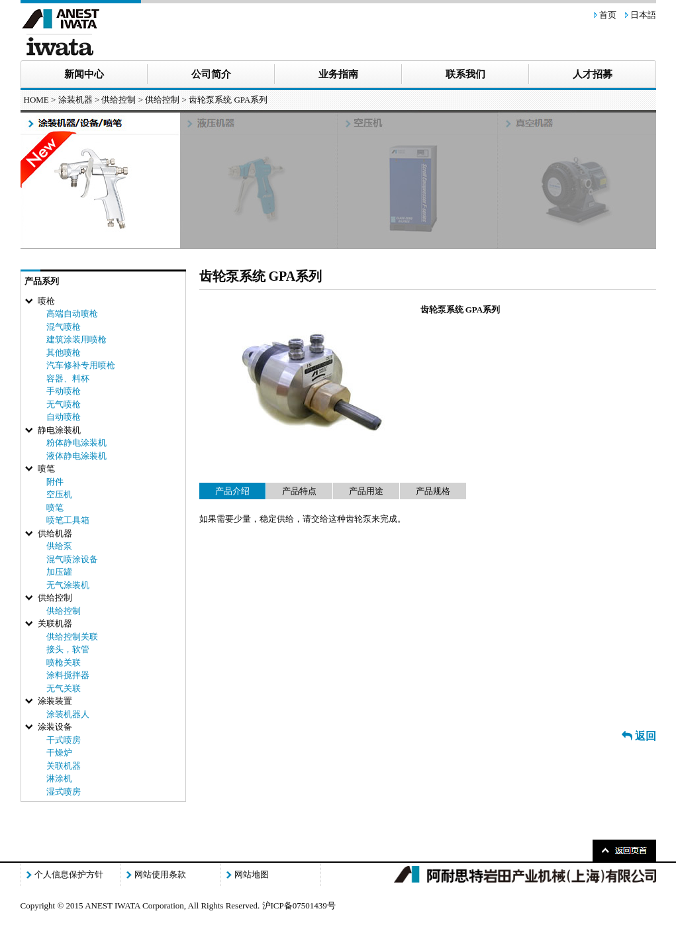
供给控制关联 (72, 637)
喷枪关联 (63, 662)
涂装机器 (75, 100)
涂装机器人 (67, 714)
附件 (55, 482)
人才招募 (592, 74)
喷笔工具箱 (67, 520)
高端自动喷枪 (72, 313)
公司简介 (211, 74)
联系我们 (465, 74)
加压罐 (59, 572)
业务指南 (338, 74)
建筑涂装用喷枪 (76, 339)
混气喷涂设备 (72, 559)
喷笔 (55, 508)
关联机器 (63, 766)
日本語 (643, 15)
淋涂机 (59, 778)
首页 (607, 15)
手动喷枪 (63, 391)
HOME (36, 100)
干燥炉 (59, 753)
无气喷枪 (63, 404)
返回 (639, 736)
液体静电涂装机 (76, 456)
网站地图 (251, 874)
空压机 (59, 494)
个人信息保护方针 (68, 874)
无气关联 (63, 688)
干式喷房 (63, 740)
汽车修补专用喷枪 (80, 365)
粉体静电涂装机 (76, 443)
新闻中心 (84, 74)
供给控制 (162, 100)
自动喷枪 (63, 417)
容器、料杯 (67, 378)
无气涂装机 (67, 585)
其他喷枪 (63, 353)
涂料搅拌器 (67, 675)
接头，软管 (67, 649)
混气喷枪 (63, 327)
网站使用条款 (160, 874)
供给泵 (59, 546)
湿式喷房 (63, 792)
